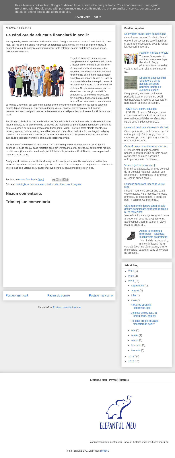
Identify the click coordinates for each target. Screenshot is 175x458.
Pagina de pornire (58, 295)
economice (33, 184)
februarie (136, 345)
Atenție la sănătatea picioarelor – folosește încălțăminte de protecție (153, 234)
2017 (131, 361)
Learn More (82, 17)
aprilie (135, 335)
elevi (42, 184)
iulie (134, 295)
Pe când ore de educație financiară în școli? (144, 322)
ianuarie (136, 350)
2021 (131, 271)
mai (133, 330)
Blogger (104, 450)
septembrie (138, 285)
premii (69, 184)
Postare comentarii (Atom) (67, 307)
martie (135, 340)
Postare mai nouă (17, 295)
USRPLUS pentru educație (141, 108)
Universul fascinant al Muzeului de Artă (146, 127)
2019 (131, 281)
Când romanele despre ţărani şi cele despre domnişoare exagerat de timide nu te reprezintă (146, 208)
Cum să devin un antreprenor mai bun (145, 146)
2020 (131, 276)
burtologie (21, 184)
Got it (97, 17)
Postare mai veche (101, 295)
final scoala (52, 184)
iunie (134, 300)
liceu (62, 184)
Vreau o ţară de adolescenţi (139, 165)
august (135, 290)
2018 (131, 356)
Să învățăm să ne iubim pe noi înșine (145, 33)
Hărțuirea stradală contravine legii (141, 306)
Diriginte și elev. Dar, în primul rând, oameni (144, 314)
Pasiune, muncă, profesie (153, 52)
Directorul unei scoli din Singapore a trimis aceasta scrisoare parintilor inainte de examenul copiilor (152, 83)
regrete (77, 184)
